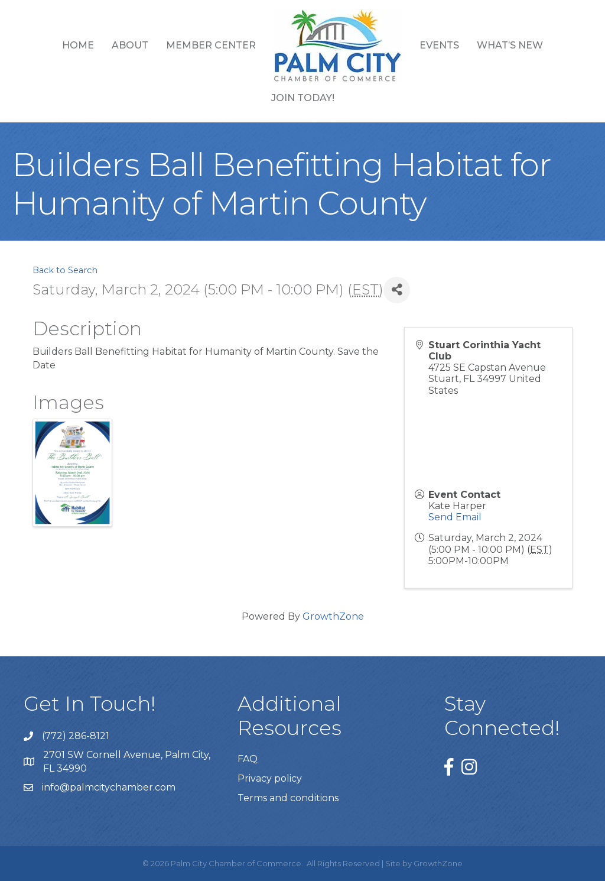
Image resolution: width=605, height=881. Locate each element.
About (130, 45)
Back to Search (64, 270)
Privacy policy (270, 778)
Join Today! (302, 97)
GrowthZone (333, 616)
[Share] (396, 290)
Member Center (211, 45)
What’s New (510, 45)
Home (78, 45)
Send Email (455, 517)
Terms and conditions (288, 798)
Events (439, 45)
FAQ (248, 759)
